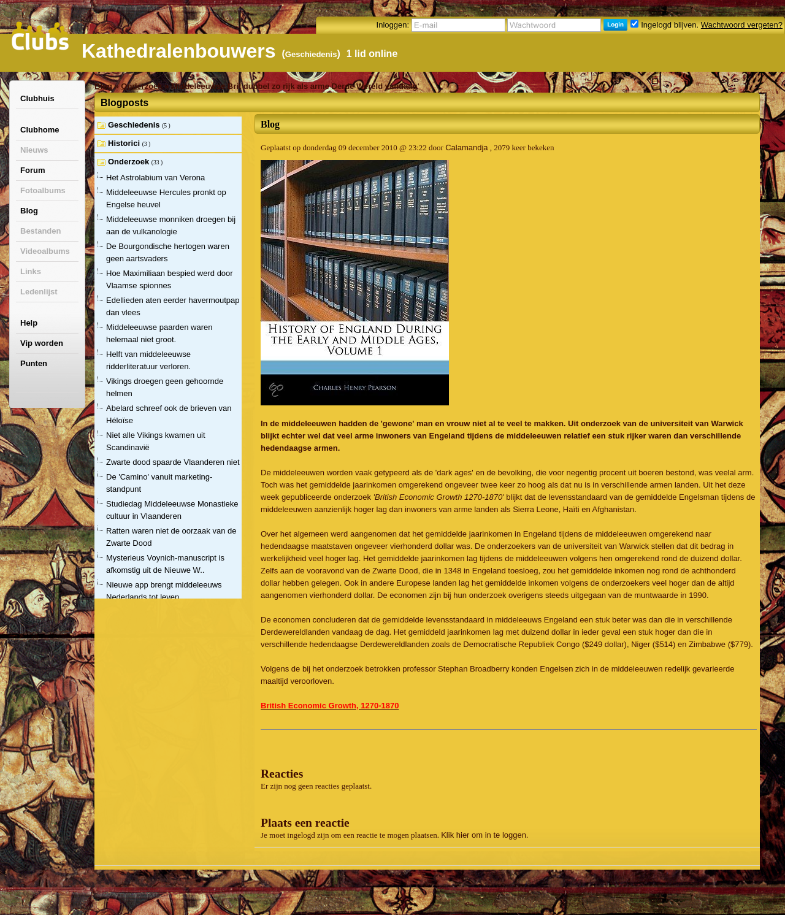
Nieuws (34, 150)
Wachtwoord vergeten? (742, 24)
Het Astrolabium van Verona (155, 177)
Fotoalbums (43, 190)
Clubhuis (37, 98)
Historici (125, 143)
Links (30, 271)
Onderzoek (141, 86)
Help (28, 322)
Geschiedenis (311, 54)
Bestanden (40, 230)
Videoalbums (45, 251)
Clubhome (39, 129)
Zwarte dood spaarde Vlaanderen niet (173, 462)
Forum (32, 170)
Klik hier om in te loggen (483, 835)
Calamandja (466, 147)
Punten (33, 363)
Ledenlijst (39, 291)
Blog (29, 210)
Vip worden (41, 343)
